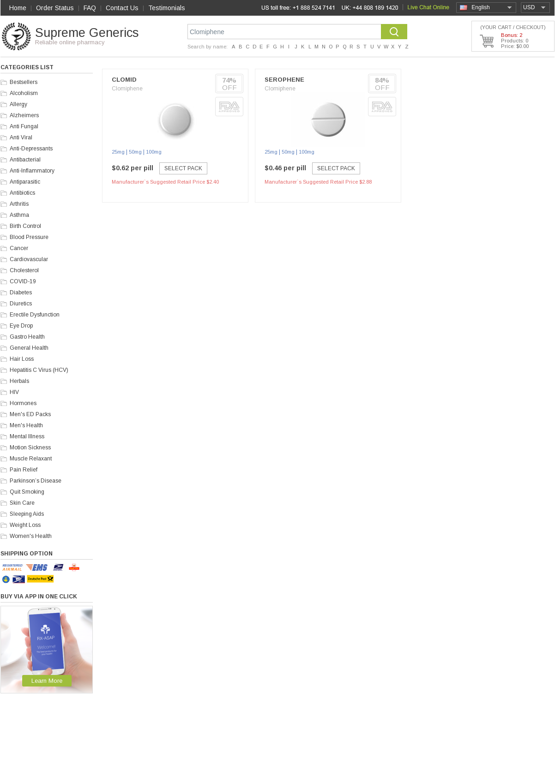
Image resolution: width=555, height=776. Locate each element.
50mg (135, 152)
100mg (154, 152)
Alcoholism (24, 93)
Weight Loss (25, 525)
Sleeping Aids (27, 514)
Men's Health (26, 425)
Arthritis (19, 204)
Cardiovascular (29, 259)
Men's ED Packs (30, 414)
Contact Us (122, 8)
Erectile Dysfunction (35, 314)
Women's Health (31, 536)
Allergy (18, 104)
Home (17, 8)
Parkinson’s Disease (35, 481)
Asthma (19, 215)
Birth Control (25, 226)
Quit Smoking (27, 492)
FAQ (90, 8)
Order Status (55, 8)
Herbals (19, 381)
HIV (14, 392)
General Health (29, 348)
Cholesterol (24, 270)
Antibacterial (25, 159)
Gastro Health (27, 337)
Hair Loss (22, 359)
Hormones (23, 403)
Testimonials (166, 8)
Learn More (46, 680)
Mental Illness (27, 436)
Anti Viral (21, 137)
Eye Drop (21, 325)
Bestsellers (23, 82)
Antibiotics (22, 193)
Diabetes (21, 292)
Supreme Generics (87, 33)
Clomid (124, 79)
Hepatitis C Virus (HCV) (39, 370)
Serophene (284, 79)
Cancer (19, 248)
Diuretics (21, 303)
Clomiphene (127, 88)
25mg (118, 152)
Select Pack (183, 168)
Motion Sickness (30, 447)
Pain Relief (23, 469)
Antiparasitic (25, 182)
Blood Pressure (29, 237)
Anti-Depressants (31, 148)
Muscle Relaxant (31, 458)
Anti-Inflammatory (32, 170)
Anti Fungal (24, 126)
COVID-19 (23, 281)
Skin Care (22, 503)
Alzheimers (24, 115)
